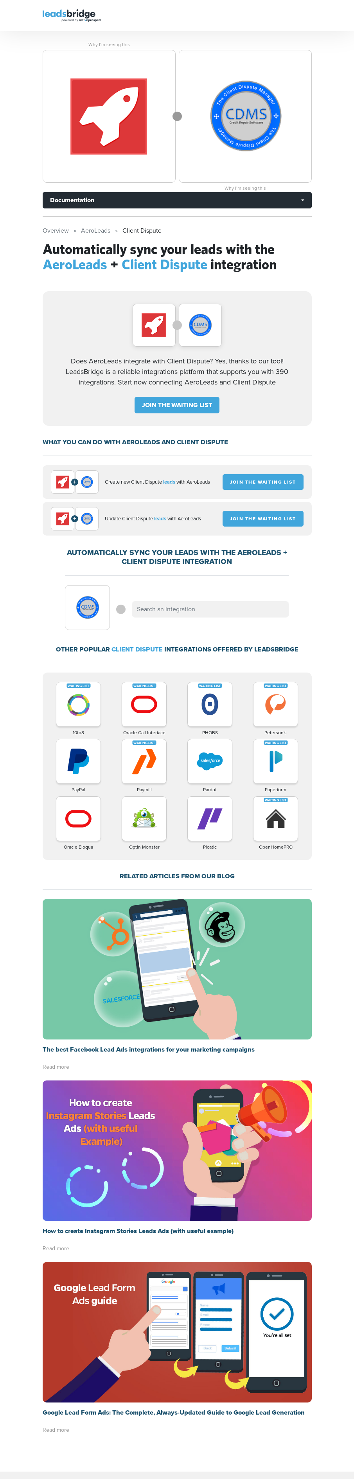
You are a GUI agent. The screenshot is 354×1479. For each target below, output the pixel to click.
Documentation (72, 200)
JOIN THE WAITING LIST (177, 404)
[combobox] (210, 609)
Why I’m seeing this (109, 44)
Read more (56, 926)
